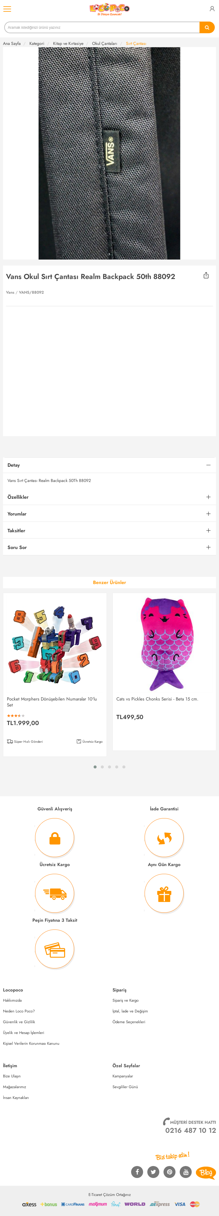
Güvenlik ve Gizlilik (19, 1022)
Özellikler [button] (18, 497)
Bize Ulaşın (12, 1076)
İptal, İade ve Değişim (130, 1011)
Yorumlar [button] (17, 513)
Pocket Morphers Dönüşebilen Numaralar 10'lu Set (52, 702)
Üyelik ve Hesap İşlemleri (23, 1032)
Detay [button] (14, 465)
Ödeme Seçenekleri (128, 1022)
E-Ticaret (95, 1194)
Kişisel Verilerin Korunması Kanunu (31, 1043)
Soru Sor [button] (17, 547)
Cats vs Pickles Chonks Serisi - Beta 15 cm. (157, 699)
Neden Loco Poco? (19, 1011)
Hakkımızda (12, 1000)
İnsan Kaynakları (16, 1097)
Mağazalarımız (14, 1087)
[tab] (109, 465)
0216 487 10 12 (190, 1130)
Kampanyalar (122, 1076)
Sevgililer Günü (125, 1087)
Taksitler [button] (16, 530)
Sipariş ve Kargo (125, 1000)
